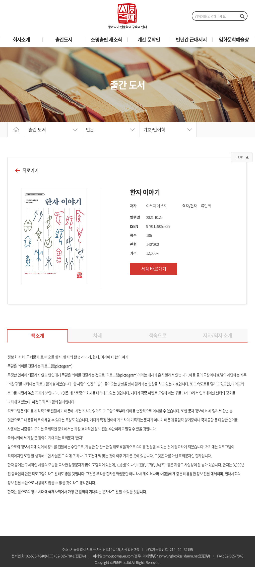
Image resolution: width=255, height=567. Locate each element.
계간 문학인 (148, 39)
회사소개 (21, 39)
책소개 (37, 335)
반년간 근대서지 (191, 39)
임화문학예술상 (234, 39)
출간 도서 (37, 129)
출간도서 (63, 39)
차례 (97, 335)
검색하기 (242, 16)
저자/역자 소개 (217, 335)
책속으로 (157, 335)
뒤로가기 (30, 170)
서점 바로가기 (153, 268)
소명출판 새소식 (106, 39)
